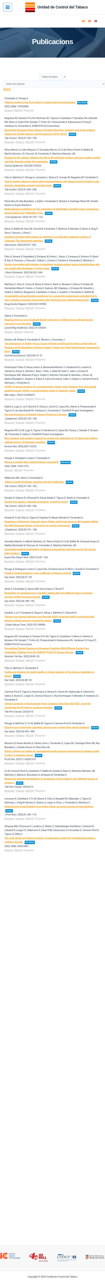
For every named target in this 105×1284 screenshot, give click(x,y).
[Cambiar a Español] (90, 21)
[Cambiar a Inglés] (96, 21)
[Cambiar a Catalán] (83, 21)
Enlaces (9, 110)
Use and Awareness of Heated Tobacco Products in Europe (36, 414)
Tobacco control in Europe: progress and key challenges (34, 481)
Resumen (9, 142)
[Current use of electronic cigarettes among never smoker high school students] (47, 727)
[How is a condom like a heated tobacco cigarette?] (31, 462)
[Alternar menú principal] (7, 7)
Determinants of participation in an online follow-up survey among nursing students (49, 806)
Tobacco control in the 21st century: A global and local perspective (40, 102)
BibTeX (18, 110)
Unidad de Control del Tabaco (62, 7)
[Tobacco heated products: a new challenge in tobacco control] (38, 573)
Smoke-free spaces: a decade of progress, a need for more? (36, 501)
